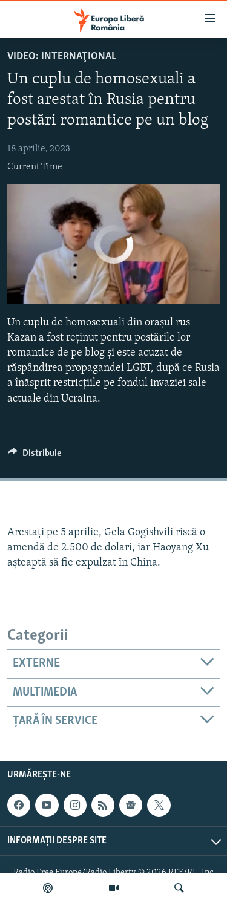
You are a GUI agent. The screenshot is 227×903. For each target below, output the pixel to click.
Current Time (34, 167)
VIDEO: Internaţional (61, 56)
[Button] (34, 456)
